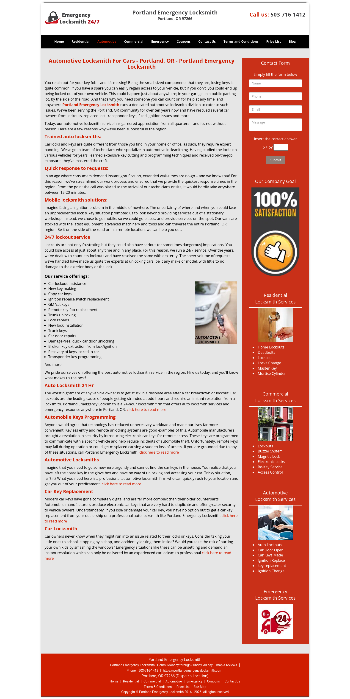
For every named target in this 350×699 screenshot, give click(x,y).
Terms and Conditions (240, 41)
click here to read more (147, 409)
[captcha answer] (280, 147)
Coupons (183, 41)
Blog (292, 41)
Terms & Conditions (158, 687)
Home (59, 41)
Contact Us (207, 41)
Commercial (133, 41)
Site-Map (200, 687)
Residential (81, 41)
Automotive (106, 41)
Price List (273, 41)
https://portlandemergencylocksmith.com (192, 670)
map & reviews (227, 665)
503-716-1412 (288, 14)
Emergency (160, 41)
